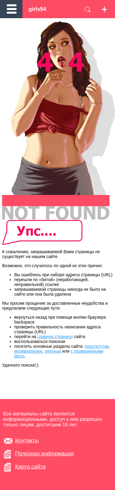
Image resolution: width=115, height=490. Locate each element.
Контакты (27, 441)
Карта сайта (30, 467)
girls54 (37, 9)
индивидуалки (28, 351)
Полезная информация (44, 454)
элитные (53, 351)
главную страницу (55, 336)
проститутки (96, 346)
